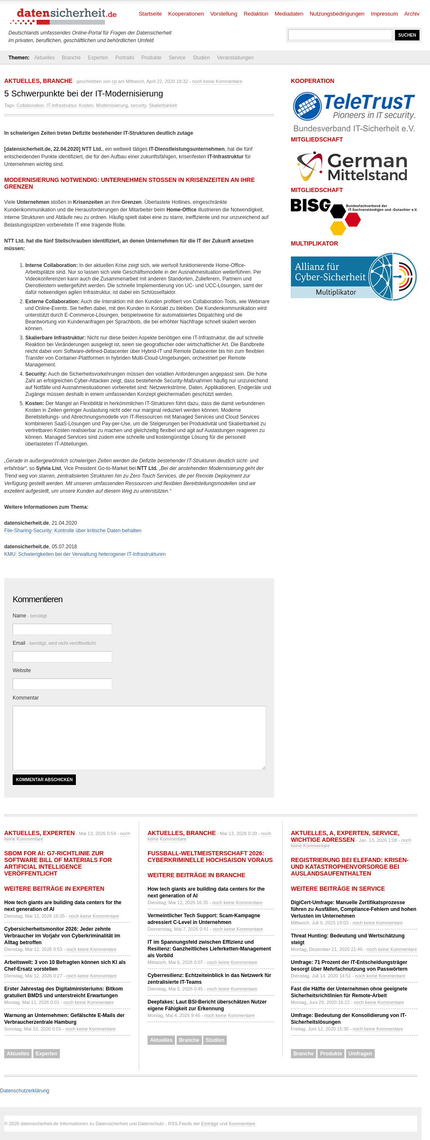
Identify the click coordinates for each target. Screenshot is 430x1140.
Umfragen (360, 1054)
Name (30, 616)
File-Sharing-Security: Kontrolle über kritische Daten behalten (73, 531)
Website (22, 670)
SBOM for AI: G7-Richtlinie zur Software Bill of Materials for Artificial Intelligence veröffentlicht (58, 863)
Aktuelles (44, 58)
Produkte (151, 58)
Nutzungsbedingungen (336, 14)
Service (177, 58)
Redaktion (256, 14)
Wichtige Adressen (323, 839)
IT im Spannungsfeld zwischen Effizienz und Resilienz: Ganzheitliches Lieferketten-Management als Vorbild (209, 948)
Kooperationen (186, 14)
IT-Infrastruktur (61, 105)
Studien (201, 58)
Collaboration (30, 105)
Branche (71, 58)
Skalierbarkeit (163, 105)
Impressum (384, 14)
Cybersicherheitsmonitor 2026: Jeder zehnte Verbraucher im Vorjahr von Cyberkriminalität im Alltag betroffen (62, 935)
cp (114, 81)
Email (55, 643)
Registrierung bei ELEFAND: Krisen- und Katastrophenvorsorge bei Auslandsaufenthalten (349, 867)
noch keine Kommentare (217, 81)
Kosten (86, 105)
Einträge (209, 1123)
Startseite (150, 14)
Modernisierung (112, 105)
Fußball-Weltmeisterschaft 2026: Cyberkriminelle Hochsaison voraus (210, 856)
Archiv (411, 14)
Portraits (124, 58)
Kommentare (242, 1123)
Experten (98, 58)
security (138, 105)
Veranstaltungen (235, 58)
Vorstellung (223, 14)
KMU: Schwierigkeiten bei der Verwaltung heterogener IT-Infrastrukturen (85, 554)
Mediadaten (289, 14)
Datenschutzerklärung (24, 1091)
